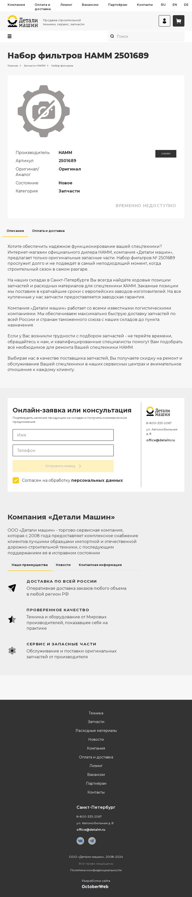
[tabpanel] (96, 305)
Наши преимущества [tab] (30, 565)
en (175, 5)
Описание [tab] (15, 231)
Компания (16, 5)
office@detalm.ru (160, 440)
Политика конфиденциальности (96, 870)
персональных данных (97, 480)
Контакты (145, 5)
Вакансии (90, 5)
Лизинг (66, 5)
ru (163, 5)
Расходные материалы (96, 731)
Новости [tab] (63, 565)
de (186, 5)
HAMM (165, 153)
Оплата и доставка (43, 7)
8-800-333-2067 (159, 423)
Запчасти (96, 722)
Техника (96, 713)
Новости (96, 739)
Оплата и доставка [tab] (48, 231)
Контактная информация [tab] (100, 565)
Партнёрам (117, 5)
